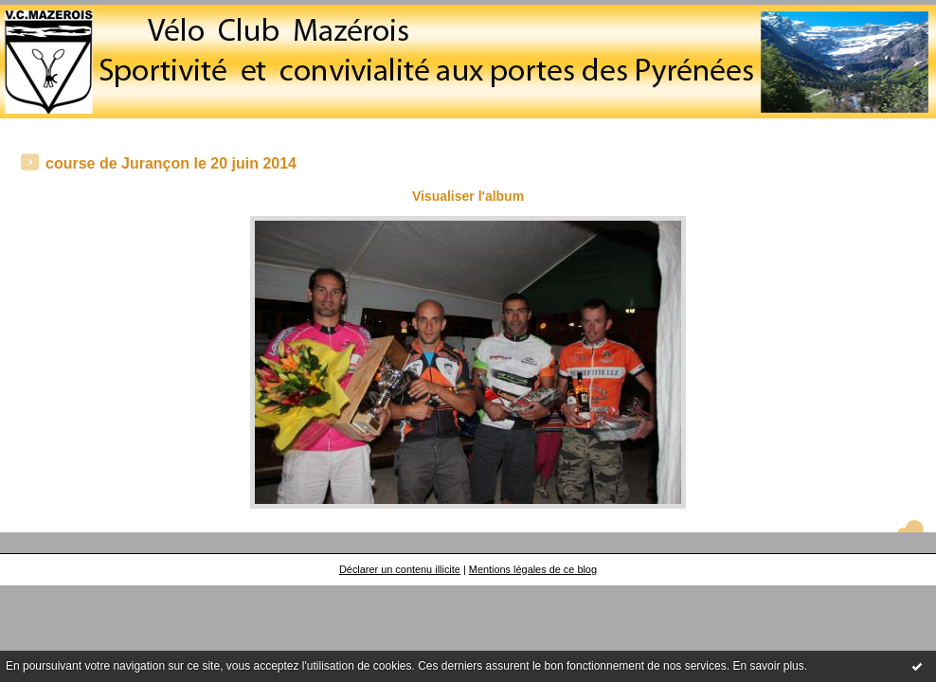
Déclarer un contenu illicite (399, 569)
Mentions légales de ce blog (533, 569)
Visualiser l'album (468, 196)
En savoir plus (767, 666)
